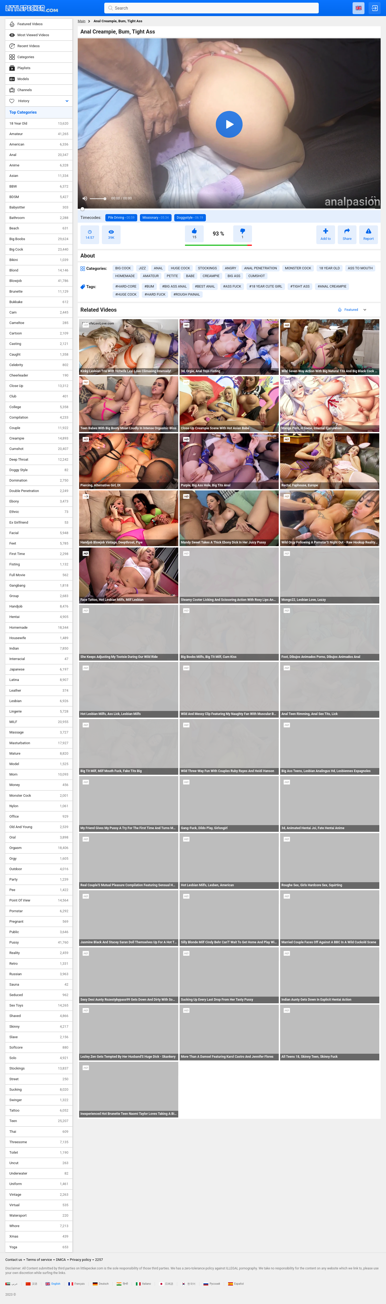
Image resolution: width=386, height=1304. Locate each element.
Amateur (38, 134)
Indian (38, 648)
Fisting (38, 564)
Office (38, 816)
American (38, 144)
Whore (38, 1226)
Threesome (38, 1142)
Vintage (38, 1194)
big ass (234, 276)
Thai (38, 1131)
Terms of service (39, 1260)
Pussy (38, 942)
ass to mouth (360, 268)
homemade (125, 276)
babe (190, 276)
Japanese (38, 669)
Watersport (38, 1215)
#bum (149, 286)
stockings (207, 268)
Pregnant (38, 921)
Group (38, 596)
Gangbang (38, 585)
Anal (38, 154)
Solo (38, 1058)
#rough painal (186, 294)
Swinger (38, 1100)
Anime (38, 165)
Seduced (38, 995)
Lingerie (38, 711)
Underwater (38, 1173)
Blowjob (38, 280)
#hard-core (125, 286)
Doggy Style (38, 470)
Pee (38, 890)
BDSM (38, 197)
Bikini (38, 260)
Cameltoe (38, 323)
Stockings (38, 1068)
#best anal (205, 286)
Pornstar (38, 911)
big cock (123, 268)
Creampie (38, 438)
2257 (99, 1260)
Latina (38, 679)
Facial (38, 533)
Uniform (38, 1184)
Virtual (38, 1205)
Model (38, 764)
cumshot (256, 276)
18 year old (329, 268)
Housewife (38, 638)
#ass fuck (232, 286)
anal (158, 268)
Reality (38, 953)
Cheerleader (38, 375)
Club (38, 396)
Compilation (38, 417)
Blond (38, 270)
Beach (38, 228)
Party (38, 879)
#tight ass (300, 286)
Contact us (13, 1260)
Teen (38, 1121)
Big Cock (38, 249)
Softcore (38, 1047)
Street (38, 1079)
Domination (38, 480)
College (38, 407)
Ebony (38, 501)
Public (38, 932)
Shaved (38, 1016)
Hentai (38, 616)
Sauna (38, 984)
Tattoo (38, 1110)
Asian (38, 175)
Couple (38, 428)
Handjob (38, 606)
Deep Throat (38, 459)
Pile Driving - (121, 217)
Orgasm (38, 847)
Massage (38, 732)
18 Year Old (38, 123)
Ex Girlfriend (38, 522)
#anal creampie (332, 286)
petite (172, 276)
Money (38, 785)
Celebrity (38, 365)
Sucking (38, 1089)
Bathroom (38, 217)
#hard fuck (154, 294)
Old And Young (38, 827)
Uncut (38, 1163)
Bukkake (38, 302)
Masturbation (38, 743)
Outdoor (38, 869)
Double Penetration (38, 491)
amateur (151, 276)
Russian (38, 974)
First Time (38, 554)
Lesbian (38, 701)
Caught (38, 354)
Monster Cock (38, 795)
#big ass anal (174, 286)
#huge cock (125, 294)
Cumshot (38, 448)
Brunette (38, 291)
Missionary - (156, 217)
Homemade (38, 627)
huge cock (180, 268)
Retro (38, 963)
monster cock (298, 268)
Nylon (38, 806)
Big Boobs (38, 239)
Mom (38, 774)
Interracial (38, 659)
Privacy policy (80, 1260)
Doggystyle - (190, 217)
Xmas (38, 1236)
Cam (38, 312)
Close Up (38, 385)
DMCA (61, 1260)
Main (82, 21)
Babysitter (38, 207)
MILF (38, 722)
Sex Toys (38, 1005)
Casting (38, 343)
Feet (38, 543)
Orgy (38, 858)
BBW (38, 186)
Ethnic (38, 511)
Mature (38, 753)
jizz (142, 268)
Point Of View (38, 900)
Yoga (38, 1247)
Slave (38, 1037)
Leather (38, 690)
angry (230, 268)
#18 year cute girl (265, 286)
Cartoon (38, 333)
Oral (38, 837)
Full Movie (38, 575)
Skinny (38, 1026)
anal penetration (260, 268)
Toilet (38, 1152)
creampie (211, 276)
